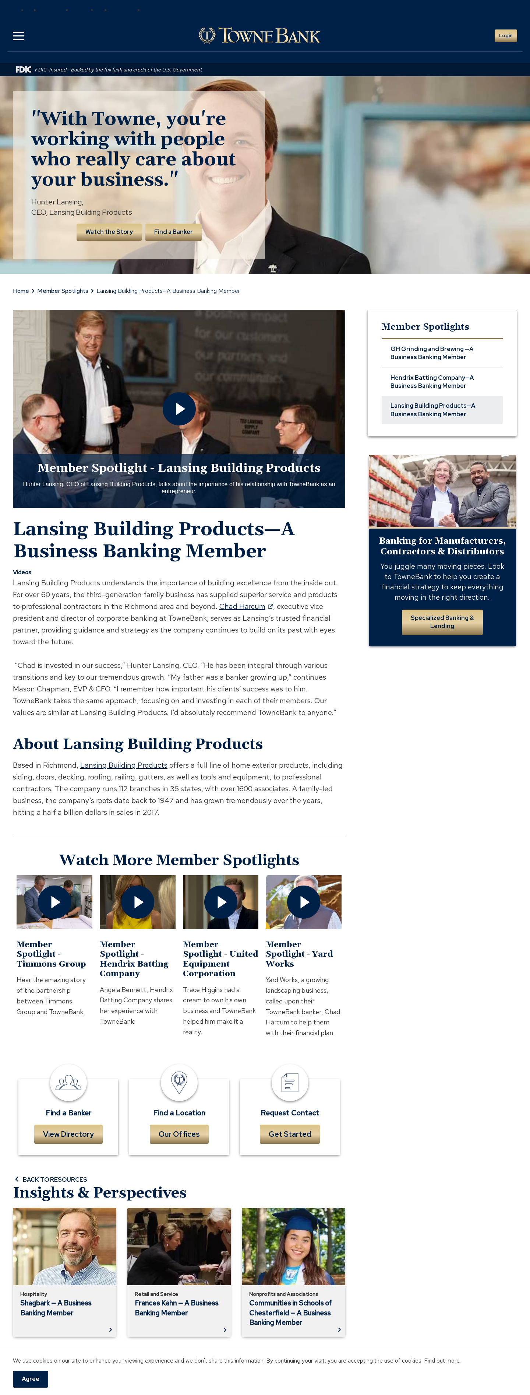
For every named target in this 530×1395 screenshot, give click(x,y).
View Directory (68, 1134)
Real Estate (163, 10)
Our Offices (179, 1134)
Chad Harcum (246, 606)
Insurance (56, 10)
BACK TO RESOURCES (50, 1179)
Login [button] (506, 35)
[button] (18, 35)
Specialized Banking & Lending (442, 622)
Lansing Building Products (123, 765)
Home (21, 291)
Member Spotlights (62, 291)
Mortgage (127, 10)
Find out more (442, 1360)
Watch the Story (109, 232)
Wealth (84, 10)
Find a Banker (173, 232)
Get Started (290, 1134)
